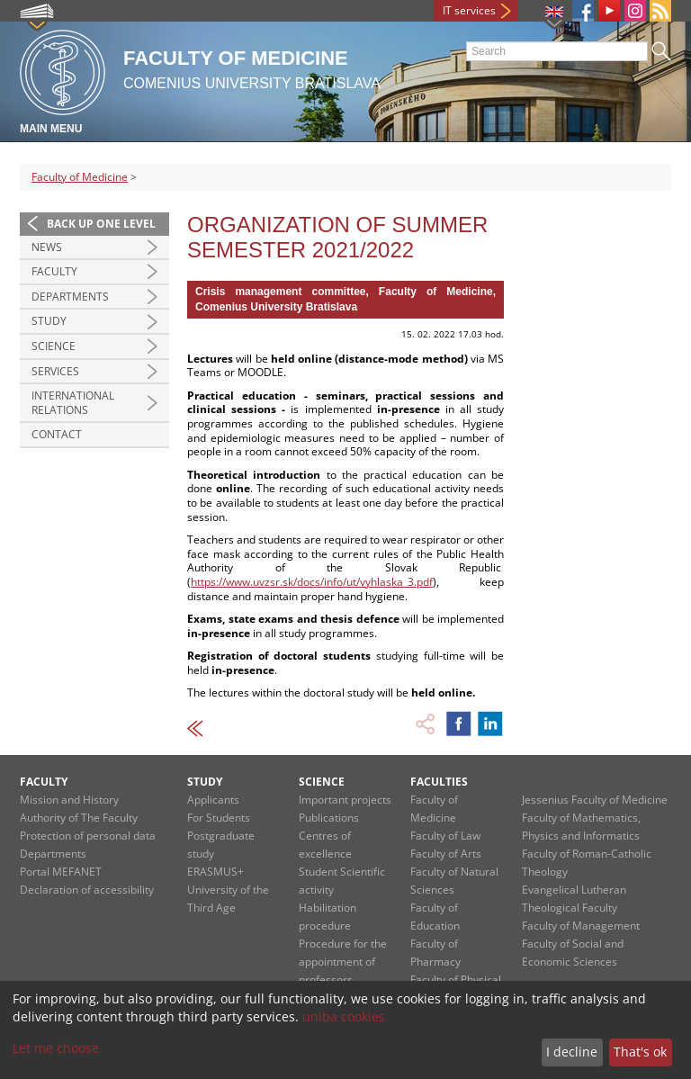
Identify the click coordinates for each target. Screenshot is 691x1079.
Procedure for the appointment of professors (343, 961)
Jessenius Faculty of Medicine (595, 799)
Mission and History (69, 799)
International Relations (72, 403)
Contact (56, 434)
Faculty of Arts (445, 853)
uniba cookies (343, 1016)
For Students (218, 817)
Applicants (213, 799)
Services (55, 371)
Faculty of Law (445, 835)
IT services (469, 10)
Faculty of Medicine (79, 176)
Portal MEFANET (61, 871)
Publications (329, 817)
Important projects (345, 799)
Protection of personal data (88, 835)
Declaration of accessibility (87, 889)
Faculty (54, 271)
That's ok (640, 1051)
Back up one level (101, 223)
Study (49, 320)
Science (53, 346)
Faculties (439, 781)
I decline (571, 1051)
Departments (70, 296)
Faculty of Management (581, 925)
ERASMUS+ (215, 871)
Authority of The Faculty (79, 817)
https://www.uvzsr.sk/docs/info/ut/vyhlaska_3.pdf (312, 581)
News (46, 247)
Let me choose (56, 1048)
